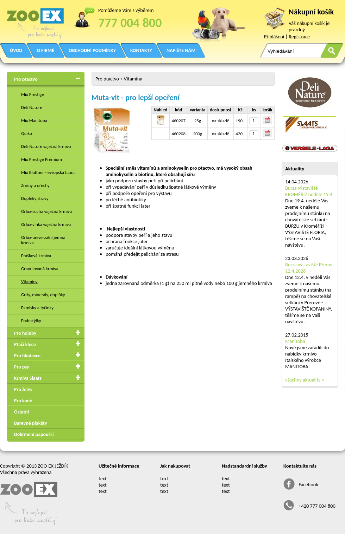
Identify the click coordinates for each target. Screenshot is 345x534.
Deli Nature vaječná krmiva (46, 146)
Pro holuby (25, 333)
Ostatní (21, 412)
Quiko (26, 133)
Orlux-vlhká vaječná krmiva (46, 224)
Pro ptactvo (26, 79)
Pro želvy (23, 389)
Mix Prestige (32, 94)
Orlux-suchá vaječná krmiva (46, 211)
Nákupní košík (311, 12)
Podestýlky (31, 320)
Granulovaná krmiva (39, 268)
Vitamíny (29, 281)
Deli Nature (31, 107)
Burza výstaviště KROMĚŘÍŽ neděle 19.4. (309, 191)
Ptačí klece (25, 344)
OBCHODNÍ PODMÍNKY (92, 50)
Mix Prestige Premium (41, 159)
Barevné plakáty (30, 423)
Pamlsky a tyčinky (37, 307)
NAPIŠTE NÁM (181, 50)
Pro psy (21, 367)
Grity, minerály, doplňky (43, 294)
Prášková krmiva (36, 255)
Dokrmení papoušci (34, 434)
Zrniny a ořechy (35, 185)
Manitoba (295, 341)
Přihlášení (274, 36)
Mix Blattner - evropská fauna (48, 172)
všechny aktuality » (304, 380)
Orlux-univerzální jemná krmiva (43, 240)
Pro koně (23, 401)
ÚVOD (16, 50)
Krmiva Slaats (28, 378)
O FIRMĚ (45, 50)
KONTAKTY (141, 50)
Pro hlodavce (27, 356)
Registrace (299, 36)
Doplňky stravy (35, 198)
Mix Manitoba (34, 120)
